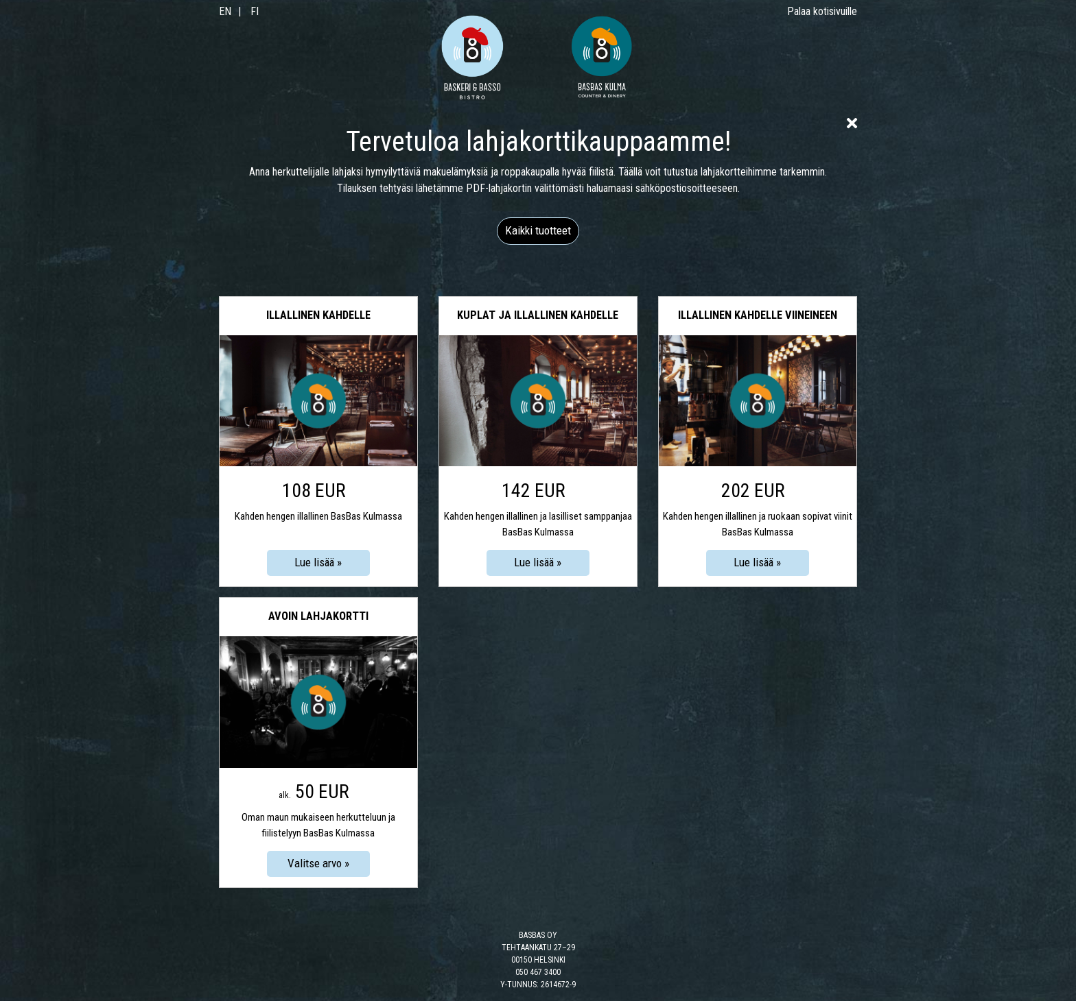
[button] (538, 231)
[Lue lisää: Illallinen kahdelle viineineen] (757, 563)
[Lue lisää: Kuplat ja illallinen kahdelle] (538, 563)
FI (254, 11)
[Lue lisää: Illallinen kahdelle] (318, 563)
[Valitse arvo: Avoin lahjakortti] (318, 864)
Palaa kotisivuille (822, 11)
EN (225, 11)
